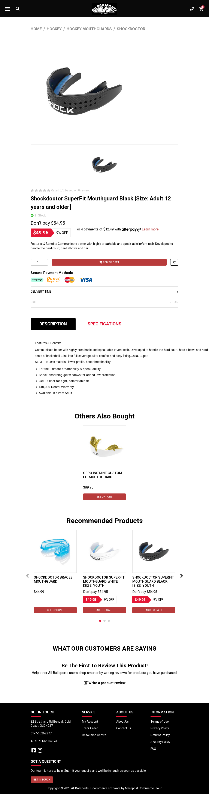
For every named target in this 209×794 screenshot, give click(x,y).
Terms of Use (160, 721)
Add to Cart (109, 262)
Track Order (90, 728)
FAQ (153, 748)
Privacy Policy (160, 728)
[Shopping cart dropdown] (201, 9)
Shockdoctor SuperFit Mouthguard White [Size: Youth (104, 581)
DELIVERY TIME (104, 291)
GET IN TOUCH (41, 779)
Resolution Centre (94, 735)
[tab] (53, 324)
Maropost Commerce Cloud (143, 788)
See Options (104, 496)
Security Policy (160, 742)
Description (53, 323)
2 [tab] (104, 621)
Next (181, 575)
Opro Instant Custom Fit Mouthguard (102, 475)
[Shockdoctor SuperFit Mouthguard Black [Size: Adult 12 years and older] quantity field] (39, 262)
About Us (122, 721)
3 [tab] (109, 621)
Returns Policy (160, 735)
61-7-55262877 (41, 733)
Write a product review (104, 683)
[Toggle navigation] (7, 9)
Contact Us (123, 728)
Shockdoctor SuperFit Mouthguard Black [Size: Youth (153, 581)
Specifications (104, 323)
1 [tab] (100, 621)
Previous (27, 575)
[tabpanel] (104, 463)
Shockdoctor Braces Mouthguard (53, 579)
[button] (174, 262)
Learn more (150, 229)
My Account (90, 721)
